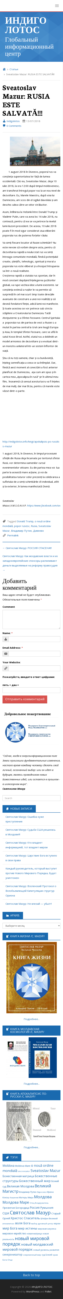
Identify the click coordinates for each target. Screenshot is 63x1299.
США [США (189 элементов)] (6, 1213)
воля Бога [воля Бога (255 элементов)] (23, 1223)
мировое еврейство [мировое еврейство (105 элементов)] (14, 1233)
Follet (48, 1291)
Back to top (31, 1275)
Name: (8, 633)
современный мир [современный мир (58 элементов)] (32, 1255)
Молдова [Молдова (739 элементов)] (43, 1196)
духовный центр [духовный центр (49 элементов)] (45, 1223)
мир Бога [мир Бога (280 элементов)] (10, 1228)
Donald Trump (25, 521)
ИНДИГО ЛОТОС (26, 24)
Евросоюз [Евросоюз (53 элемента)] (41, 1192)
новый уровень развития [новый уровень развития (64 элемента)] (46, 1249)
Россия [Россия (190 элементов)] (35, 1208)
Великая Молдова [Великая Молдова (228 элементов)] (20, 1186)
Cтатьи (14, 69)
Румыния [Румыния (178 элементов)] (46, 1208)
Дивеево (38, 530)
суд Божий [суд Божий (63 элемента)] (47, 1254)
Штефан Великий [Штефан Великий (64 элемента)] (49, 1218)
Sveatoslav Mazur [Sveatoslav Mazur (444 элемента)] (45, 1170)
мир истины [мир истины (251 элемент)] (27, 1228)
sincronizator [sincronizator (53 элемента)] (24, 1171)
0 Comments (12, 125)
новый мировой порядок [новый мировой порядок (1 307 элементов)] (26, 1241)
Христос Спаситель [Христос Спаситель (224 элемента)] (25, 1218)
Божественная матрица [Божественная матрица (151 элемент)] (18, 1176)
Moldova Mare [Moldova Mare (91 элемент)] (22, 1165)
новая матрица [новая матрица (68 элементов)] (34, 1233)
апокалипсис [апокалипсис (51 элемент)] (8, 1223)
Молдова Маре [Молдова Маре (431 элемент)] (16, 1202)
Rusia (34, 526)
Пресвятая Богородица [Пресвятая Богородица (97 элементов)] (16, 1207)
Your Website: (11, 662)
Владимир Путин (21, 530)
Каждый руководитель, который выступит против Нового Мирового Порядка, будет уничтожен (31, 873)
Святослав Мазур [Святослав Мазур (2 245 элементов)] (30, 1212)
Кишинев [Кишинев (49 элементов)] (14, 1197)
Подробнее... (31, 1019)
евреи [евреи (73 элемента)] (57, 1223)
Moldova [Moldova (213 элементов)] (8, 1166)
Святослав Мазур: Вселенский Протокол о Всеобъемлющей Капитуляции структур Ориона (31, 890)
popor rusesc (22, 526)
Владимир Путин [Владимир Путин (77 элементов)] (27, 1191)
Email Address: (13, 647)
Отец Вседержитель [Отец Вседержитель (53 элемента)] (39, 1203)
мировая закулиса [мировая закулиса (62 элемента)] (47, 1228)
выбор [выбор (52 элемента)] (34, 1223)
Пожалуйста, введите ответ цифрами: (29, 677)
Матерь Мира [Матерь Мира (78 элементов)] (26, 1197)
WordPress (32, 1291)
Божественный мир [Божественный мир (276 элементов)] (35, 1181)
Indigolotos (11, 121)
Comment (9, 606)
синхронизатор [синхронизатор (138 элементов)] (12, 1254)
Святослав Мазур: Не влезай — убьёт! (29, 903)
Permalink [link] (12, 535)
